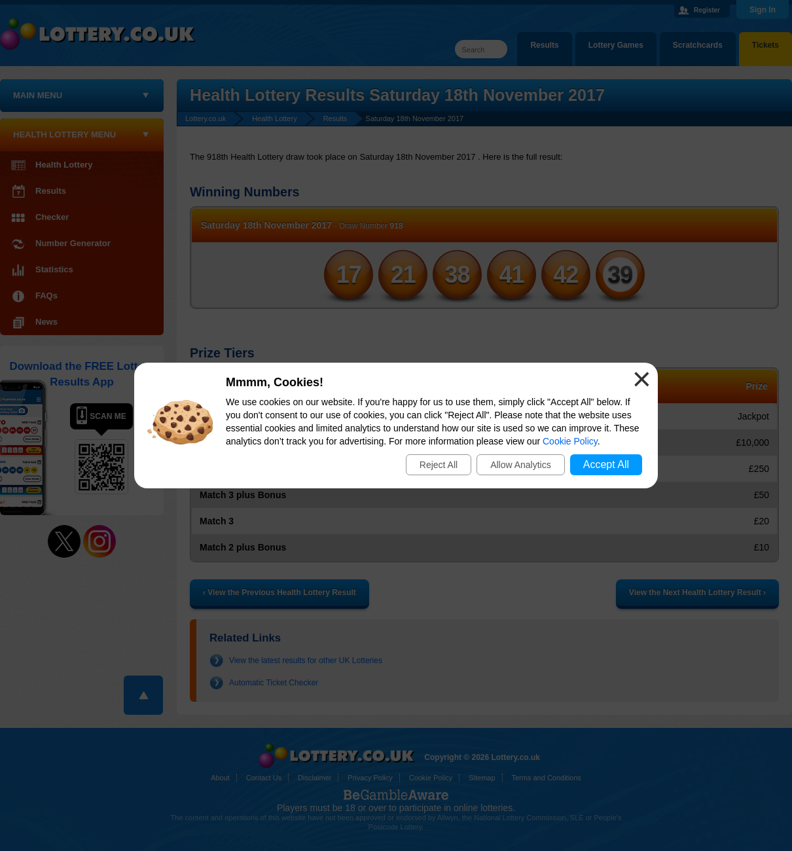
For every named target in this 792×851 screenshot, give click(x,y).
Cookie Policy (570, 441)
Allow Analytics (520, 465)
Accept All (606, 464)
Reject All (439, 465)
